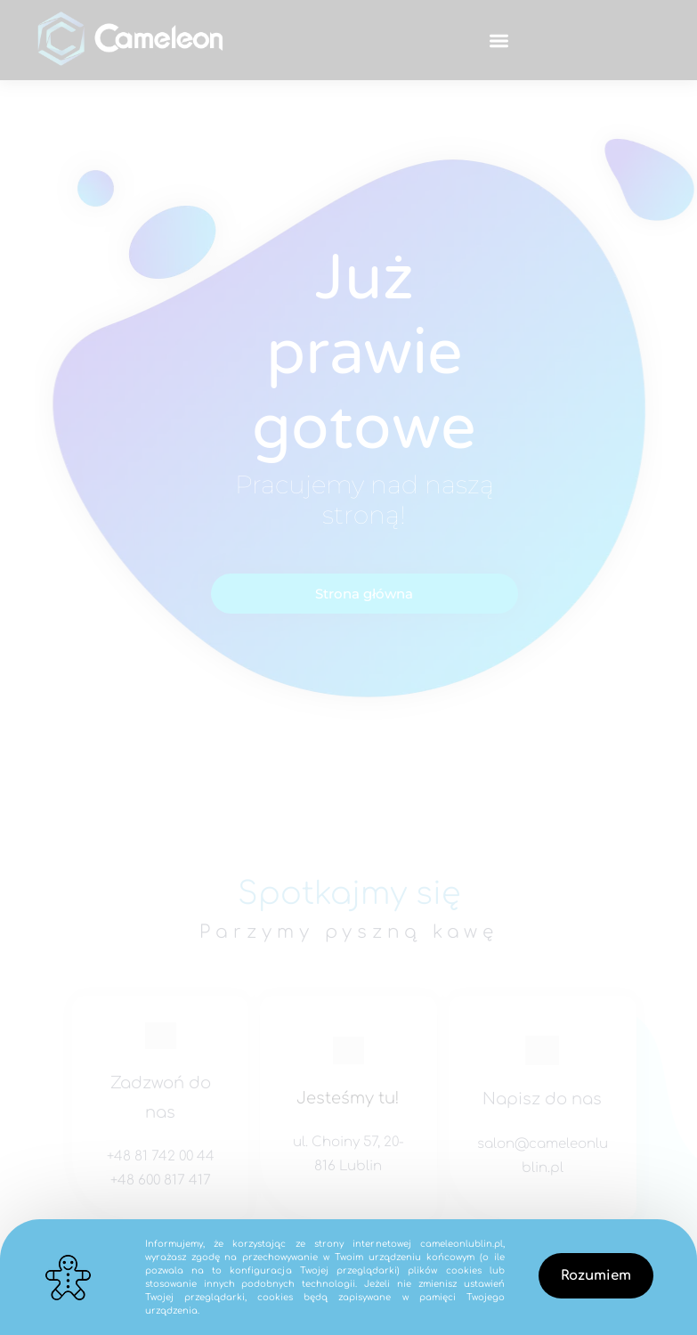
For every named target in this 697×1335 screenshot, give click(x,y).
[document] (348, 667)
